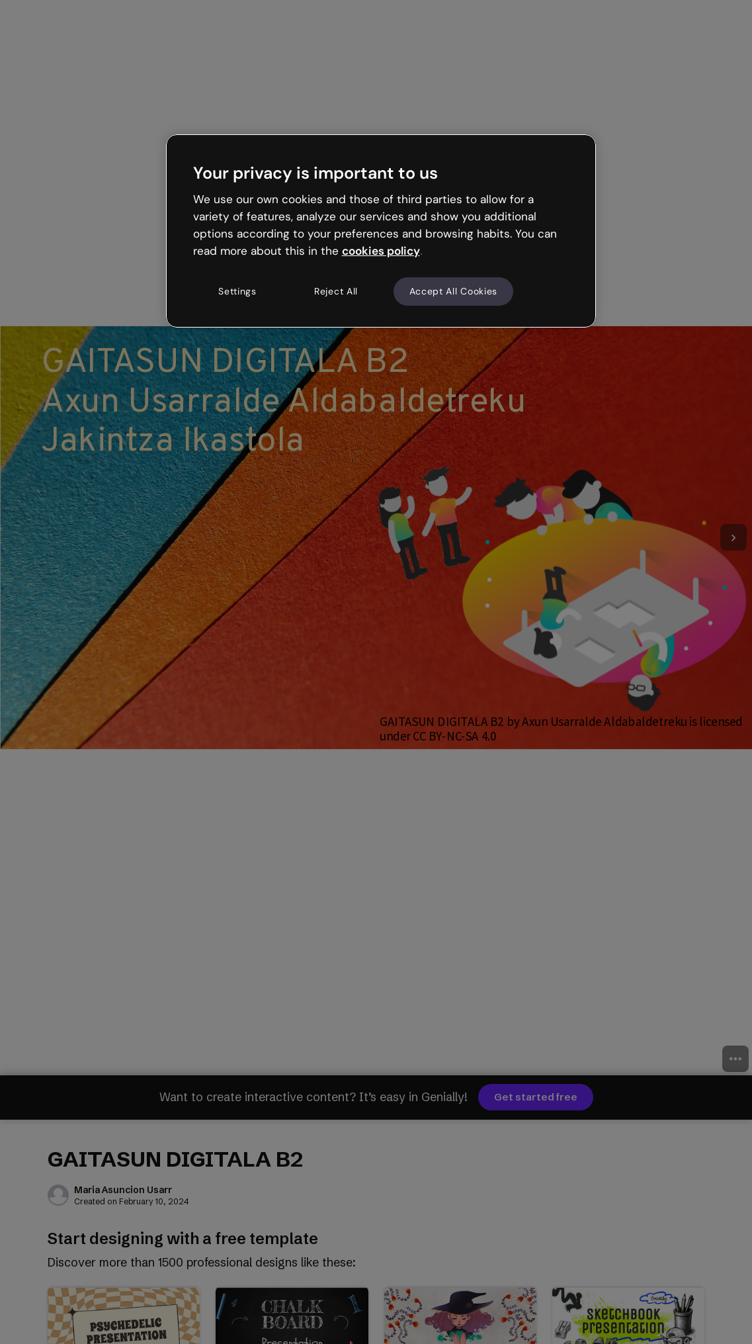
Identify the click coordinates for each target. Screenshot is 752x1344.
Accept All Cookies (453, 291)
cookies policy (381, 251)
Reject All (336, 291)
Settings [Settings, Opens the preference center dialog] (237, 291)
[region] (381, 231)
